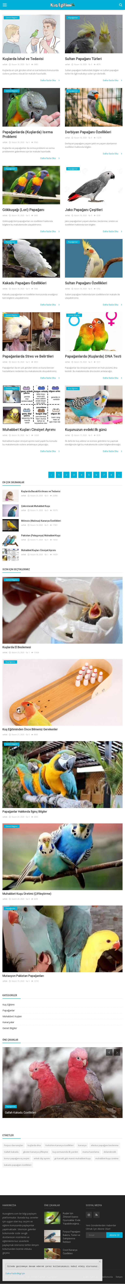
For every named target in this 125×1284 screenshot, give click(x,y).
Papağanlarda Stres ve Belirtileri (28, 356)
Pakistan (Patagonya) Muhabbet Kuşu (40, 535)
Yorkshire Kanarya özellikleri (59, 1145)
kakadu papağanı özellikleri (17, 1164)
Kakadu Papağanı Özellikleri (24, 283)
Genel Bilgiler (9, 1028)
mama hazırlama (91, 1151)
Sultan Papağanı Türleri (83, 59)
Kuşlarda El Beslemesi (16, 647)
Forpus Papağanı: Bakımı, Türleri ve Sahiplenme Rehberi (72, 1237)
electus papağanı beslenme (104, 1145)
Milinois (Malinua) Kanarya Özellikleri (41, 520)
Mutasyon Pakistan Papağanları (23, 975)
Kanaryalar (8, 1022)
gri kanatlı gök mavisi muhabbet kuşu (72, 1158)
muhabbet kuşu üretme (106, 1158)
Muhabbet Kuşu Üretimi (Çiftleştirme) (26, 893)
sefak (4, 64)
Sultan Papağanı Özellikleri (86, 283)
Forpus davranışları (13, 1145)
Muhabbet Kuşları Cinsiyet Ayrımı (29, 430)
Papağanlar (8, 1010)
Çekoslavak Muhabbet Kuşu (35, 506)
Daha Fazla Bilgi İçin (15, 1273)
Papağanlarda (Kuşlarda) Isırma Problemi (27, 134)
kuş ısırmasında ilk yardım (65, 1151)
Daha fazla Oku (50, 80)
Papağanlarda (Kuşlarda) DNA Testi (93, 356)
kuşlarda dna (34, 1145)
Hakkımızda (107, 1276)
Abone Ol (114, 1235)
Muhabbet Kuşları (12, 1016)
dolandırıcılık (110, 1151)
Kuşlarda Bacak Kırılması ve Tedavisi (40, 491)
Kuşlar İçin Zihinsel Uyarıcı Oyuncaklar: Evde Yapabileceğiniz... (72, 1218)
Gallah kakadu (11, 1151)
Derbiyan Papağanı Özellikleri (88, 132)
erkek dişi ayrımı (42, 1158)
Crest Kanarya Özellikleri (70, 1252)
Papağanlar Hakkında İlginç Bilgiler (24, 811)
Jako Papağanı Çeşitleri (84, 210)
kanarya (82, 1145)
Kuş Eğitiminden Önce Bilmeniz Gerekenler (30, 729)
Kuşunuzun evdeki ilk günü (86, 430)
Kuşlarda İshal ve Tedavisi (22, 59)
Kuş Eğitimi (8, 1004)
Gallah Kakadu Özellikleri (20, 1112)
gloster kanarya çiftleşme (35, 1151)
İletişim (119, 1276)
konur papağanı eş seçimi (16, 1158)
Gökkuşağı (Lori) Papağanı (23, 210)
